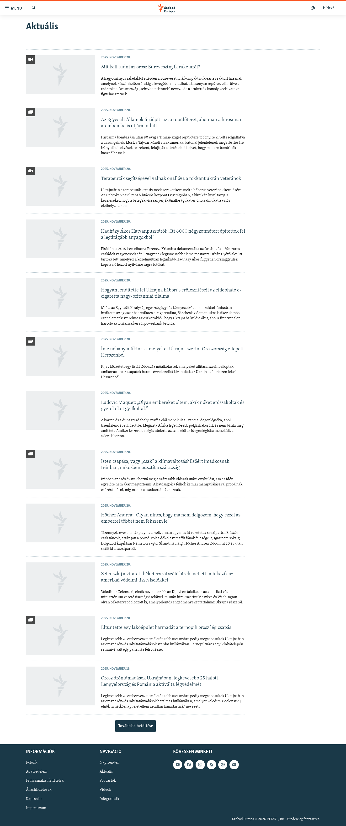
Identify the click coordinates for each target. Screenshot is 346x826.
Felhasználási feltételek (45, 781)
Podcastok (108, 781)
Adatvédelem (36, 772)
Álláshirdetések (38, 790)
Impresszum (36, 808)
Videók (105, 790)
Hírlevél (329, 8)
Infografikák (109, 799)
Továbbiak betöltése (135, 726)
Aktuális (106, 772)
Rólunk (31, 763)
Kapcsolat (34, 799)
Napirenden (109, 763)
